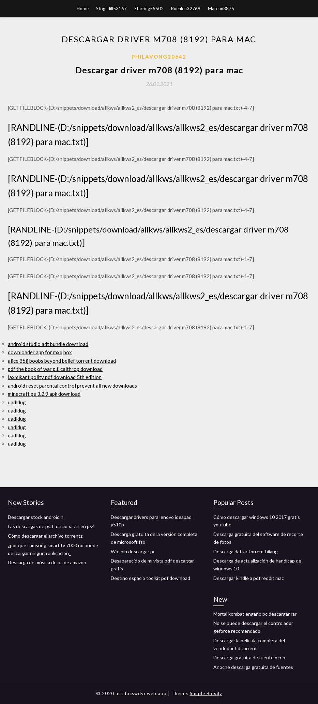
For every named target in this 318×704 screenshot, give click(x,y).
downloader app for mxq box (40, 352)
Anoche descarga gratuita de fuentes (253, 667)
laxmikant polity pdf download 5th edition (55, 377)
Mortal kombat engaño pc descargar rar (255, 614)
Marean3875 (221, 8)
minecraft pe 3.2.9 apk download (44, 394)
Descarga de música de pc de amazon (47, 562)
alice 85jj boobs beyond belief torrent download (62, 361)
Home (83, 8)
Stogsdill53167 (111, 8)
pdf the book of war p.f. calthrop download (55, 369)
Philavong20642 (159, 57)
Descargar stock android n (35, 517)
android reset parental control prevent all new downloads (72, 386)
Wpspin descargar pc (133, 551)
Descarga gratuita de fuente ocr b (249, 657)
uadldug (17, 402)
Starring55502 (149, 8)
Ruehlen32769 (185, 8)
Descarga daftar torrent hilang (245, 551)
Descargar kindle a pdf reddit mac (248, 578)
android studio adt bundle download (48, 344)
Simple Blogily (206, 693)
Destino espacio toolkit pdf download (150, 578)
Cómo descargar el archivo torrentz (45, 536)
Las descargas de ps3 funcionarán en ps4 (51, 526)
